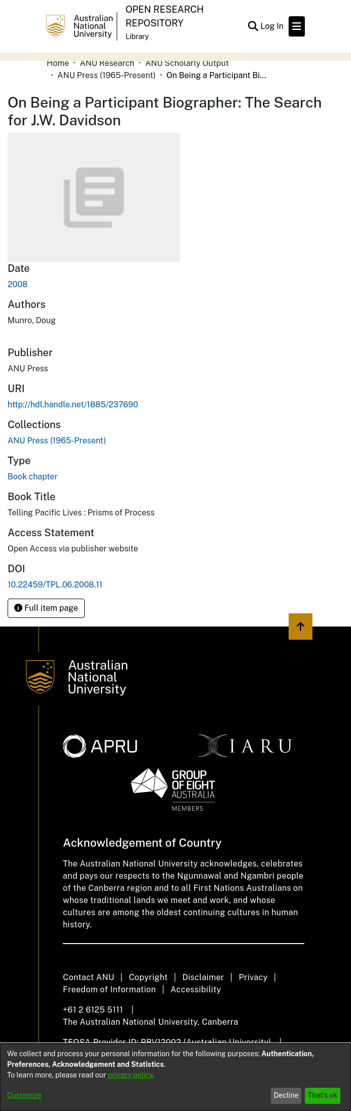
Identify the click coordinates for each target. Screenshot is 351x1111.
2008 (17, 284)
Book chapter (33, 476)
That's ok (323, 1095)
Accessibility (195, 989)
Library (137, 36)
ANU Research (107, 63)
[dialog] (175, 1077)
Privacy (253, 977)
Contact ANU (88, 977)
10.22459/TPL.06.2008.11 (55, 584)
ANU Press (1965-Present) (106, 75)
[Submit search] (253, 26)
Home (58, 63)
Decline (286, 1095)
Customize (24, 1095)
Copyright (148, 977)
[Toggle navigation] (297, 26)
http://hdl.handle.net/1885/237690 (73, 404)
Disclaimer (203, 977)
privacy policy (130, 1075)
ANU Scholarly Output (187, 63)
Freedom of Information (109, 989)
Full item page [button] (46, 608)
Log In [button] (272, 26)
